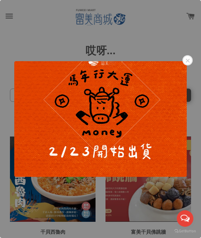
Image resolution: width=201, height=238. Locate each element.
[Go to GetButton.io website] (185, 231)
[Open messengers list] (185, 218)
